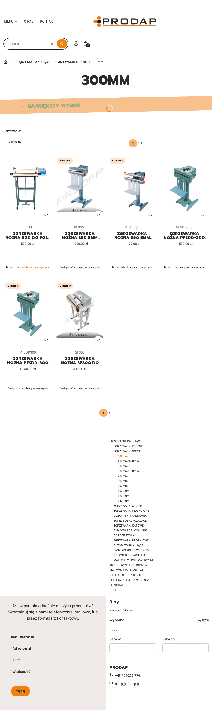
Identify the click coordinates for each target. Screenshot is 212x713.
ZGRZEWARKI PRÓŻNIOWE (131, 540)
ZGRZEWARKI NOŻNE (71, 62)
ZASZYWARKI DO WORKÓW (131, 550)
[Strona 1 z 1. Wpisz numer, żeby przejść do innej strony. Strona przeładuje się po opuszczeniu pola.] (133, 143)
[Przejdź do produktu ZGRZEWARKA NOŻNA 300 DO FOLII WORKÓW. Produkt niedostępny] (28, 188)
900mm (123, 486)
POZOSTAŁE (117, 585)
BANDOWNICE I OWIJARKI (131, 530)
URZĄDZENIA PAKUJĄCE (31, 62)
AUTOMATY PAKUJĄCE (128, 545)
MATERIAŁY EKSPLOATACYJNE (134, 560)
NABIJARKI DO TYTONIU (125, 575)
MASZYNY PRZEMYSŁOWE (126, 570)
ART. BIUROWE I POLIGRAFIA (128, 565)
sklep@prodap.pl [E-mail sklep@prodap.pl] (127, 684)
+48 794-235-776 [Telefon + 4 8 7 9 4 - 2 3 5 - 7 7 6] (127, 675)
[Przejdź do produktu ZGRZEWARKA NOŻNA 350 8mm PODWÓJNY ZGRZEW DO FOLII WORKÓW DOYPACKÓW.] (132, 188)
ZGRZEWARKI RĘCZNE (128, 446)
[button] (62, 43)
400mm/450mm (128, 461)
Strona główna (5, 62)
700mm (123, 476)
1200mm (123, 495)
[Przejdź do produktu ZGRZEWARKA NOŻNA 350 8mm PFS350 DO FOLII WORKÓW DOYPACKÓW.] (80, 188)
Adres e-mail (22, 648)
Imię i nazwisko (22, 637)
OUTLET (114, 590)
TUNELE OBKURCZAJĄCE (130, 520)
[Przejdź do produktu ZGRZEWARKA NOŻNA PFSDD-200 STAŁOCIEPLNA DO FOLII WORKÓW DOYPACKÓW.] (184, 188)
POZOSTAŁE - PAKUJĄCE (130, 555)
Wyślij (20, 691)
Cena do (168, 639)
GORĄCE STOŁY (124, 535)
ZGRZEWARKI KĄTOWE (129, 525)
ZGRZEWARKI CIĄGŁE (128, 505)
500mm (123, 466)
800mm (123, 481)
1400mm (123, 500)
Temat (15, 660)
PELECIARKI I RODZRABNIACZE (129, 580)
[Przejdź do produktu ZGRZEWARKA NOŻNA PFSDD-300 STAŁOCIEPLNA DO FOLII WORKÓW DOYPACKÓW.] (28, 313)
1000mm (123, 490)
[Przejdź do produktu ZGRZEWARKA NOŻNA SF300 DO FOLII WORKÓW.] (80, 313)
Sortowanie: (12, 131)
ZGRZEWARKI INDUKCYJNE (131, 510)
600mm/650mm (128, 471)
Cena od (115, 639)
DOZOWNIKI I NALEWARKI (130, 515)
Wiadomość (21, 671)
